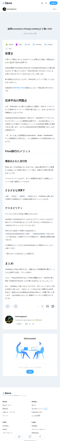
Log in (53, 3)
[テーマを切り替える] (42, 3)
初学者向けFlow (19, 88)
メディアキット (7, 433)
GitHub (5, 429)
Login (30, 372)
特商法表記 (35, 433)
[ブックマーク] (15, 306)
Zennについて (7, 405)
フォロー (19, 324)
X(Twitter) (6, 426)
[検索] (46, 3)
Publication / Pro (37, 412)
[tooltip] (42, 306)
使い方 (34, 405)
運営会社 (5, 408)
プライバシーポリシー (39, 429)
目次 (55, 9)
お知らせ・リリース (9, 412)
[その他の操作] (38, 306)
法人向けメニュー (37, 408)
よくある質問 (36, 415)
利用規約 (34, 426)
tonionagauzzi (21, 316)
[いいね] (7, 306)
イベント (5, 415)
